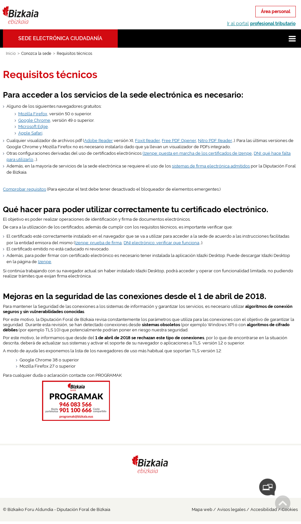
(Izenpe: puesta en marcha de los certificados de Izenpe (197, 153)
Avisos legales (231, 509)
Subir (283, 503)
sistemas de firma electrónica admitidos (211, 166)
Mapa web (202, 509)
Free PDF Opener (179, 140)
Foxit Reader (147, 140)
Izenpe (44, 261)
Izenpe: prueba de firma (98, 242)
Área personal (275, 11)
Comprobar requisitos (24, 189)
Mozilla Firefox (32, 113)
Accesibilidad (263, 509)
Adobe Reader (98, 140)
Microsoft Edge (33, 126)
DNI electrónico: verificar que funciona (161, 242)
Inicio (11, 53)
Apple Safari (30, 133)
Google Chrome (34, 120)
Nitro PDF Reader (215, 140)
